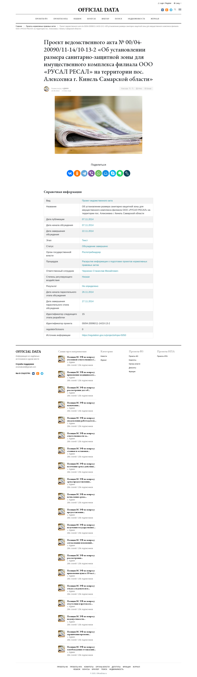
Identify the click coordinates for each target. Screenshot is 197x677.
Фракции (132, 372)
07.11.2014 (88, 219)
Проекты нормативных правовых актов (41, 26)
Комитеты (132, 360)
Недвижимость (136, 18)
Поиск (118, 18)
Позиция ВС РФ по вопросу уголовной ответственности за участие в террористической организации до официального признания (81, 358)
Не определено (90, 286)
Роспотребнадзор (91, 252)
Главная (19, 26)
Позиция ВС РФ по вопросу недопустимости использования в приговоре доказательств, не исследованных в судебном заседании (81, 617)
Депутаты (132, 368)
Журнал (155, 18)
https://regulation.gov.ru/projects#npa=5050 (104, 335)
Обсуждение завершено (95, 246)
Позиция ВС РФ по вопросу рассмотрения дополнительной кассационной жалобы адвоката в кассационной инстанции (81, 556)
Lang (177, 3)
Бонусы (91, 18)
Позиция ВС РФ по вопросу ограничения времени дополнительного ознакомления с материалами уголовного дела (81, 633)
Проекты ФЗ (41, 18)
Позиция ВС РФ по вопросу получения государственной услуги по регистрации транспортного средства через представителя (81, 526)
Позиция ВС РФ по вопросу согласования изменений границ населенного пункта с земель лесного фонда (81, 541)
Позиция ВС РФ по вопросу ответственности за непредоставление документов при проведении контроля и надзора (81, 434)
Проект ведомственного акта (97, 200)
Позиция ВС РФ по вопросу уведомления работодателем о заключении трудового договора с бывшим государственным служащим (81, 419)
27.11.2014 (88, 301)
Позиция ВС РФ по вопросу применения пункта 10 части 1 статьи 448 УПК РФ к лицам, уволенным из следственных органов (81, 572)
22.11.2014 (88, 231)
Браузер (105, 18)
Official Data (98, 9)
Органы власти (134, 364)
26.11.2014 (88, 292)
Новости (104, 356)
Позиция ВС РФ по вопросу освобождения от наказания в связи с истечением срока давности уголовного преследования (81, 648)
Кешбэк (77, 18)
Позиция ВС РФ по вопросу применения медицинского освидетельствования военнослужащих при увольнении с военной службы (81, 373)
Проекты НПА (60, 18)
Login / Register (164, 3)
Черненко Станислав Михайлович (100, 271)
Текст (85, 240)
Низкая (86, 277)
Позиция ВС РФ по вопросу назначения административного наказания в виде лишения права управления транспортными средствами (81, 404)
